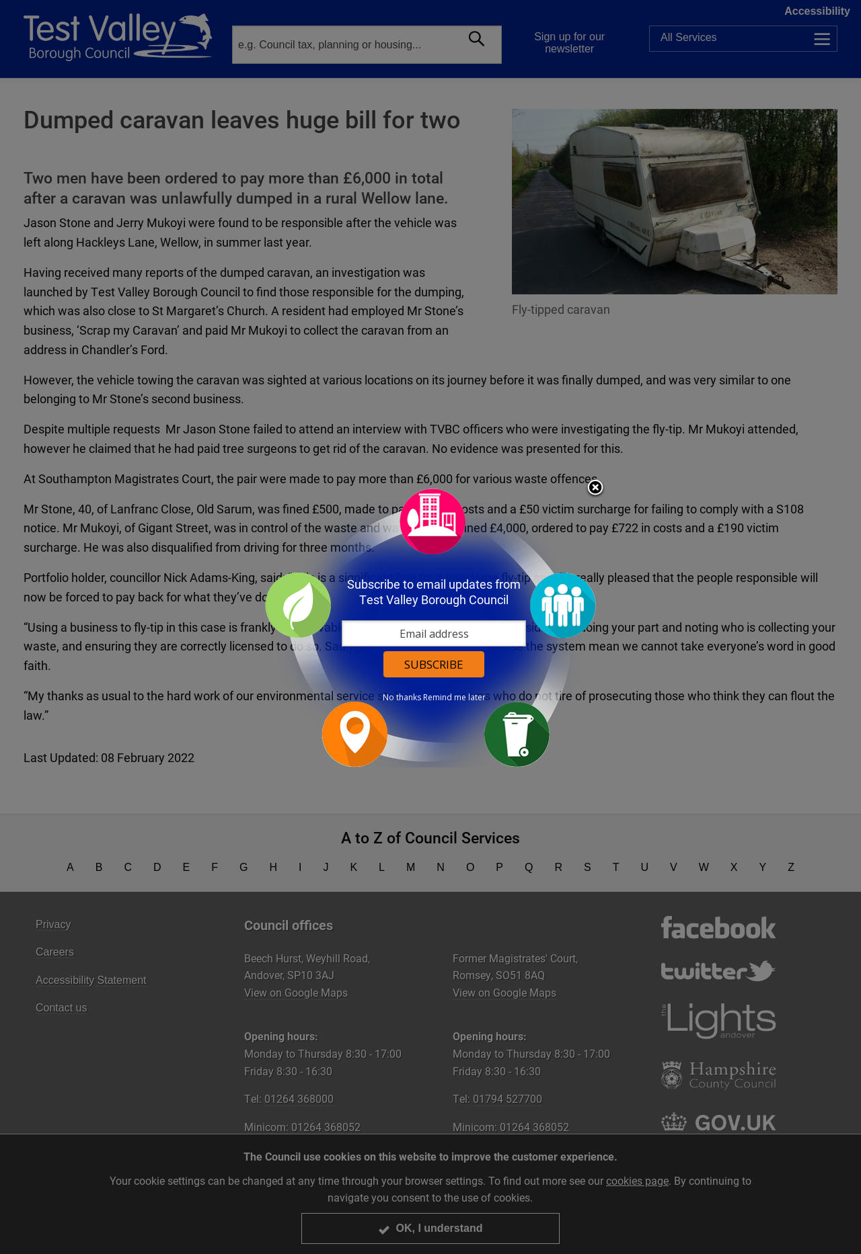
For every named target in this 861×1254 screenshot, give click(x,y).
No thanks (402, 697)
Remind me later (454, 697)
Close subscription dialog (595, 488)
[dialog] (430, 627)
